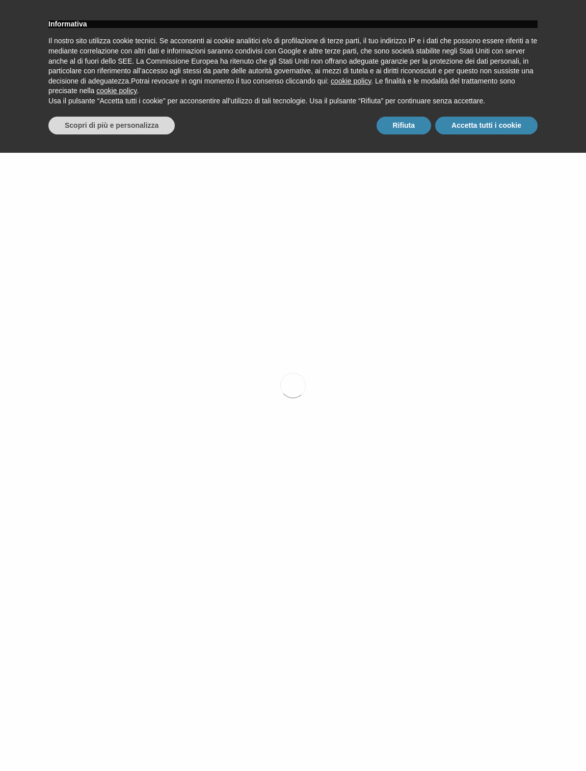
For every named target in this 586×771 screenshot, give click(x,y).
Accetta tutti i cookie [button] (486, 743)
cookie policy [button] (351, 699)
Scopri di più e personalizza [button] (111, 743)
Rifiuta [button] (404, 743)
